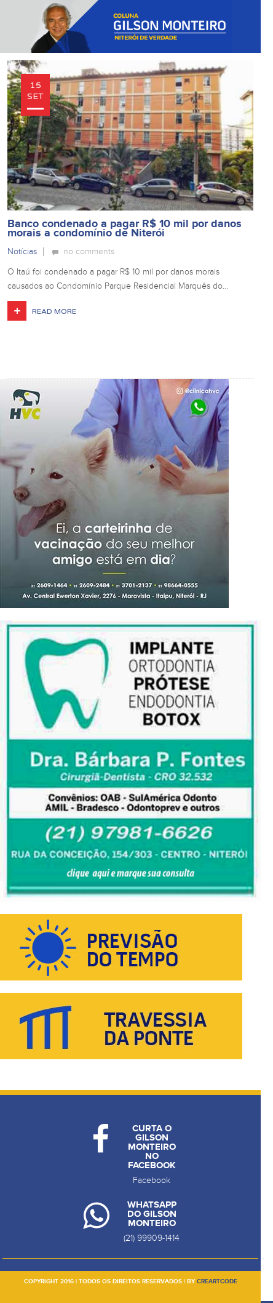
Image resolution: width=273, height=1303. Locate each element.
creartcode (217, 1281)
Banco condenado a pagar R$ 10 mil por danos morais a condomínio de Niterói (124, 228)
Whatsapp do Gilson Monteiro (151, 1214)
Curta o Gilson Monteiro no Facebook (152, 1147)
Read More (54, 311)
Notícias (22, 251)
